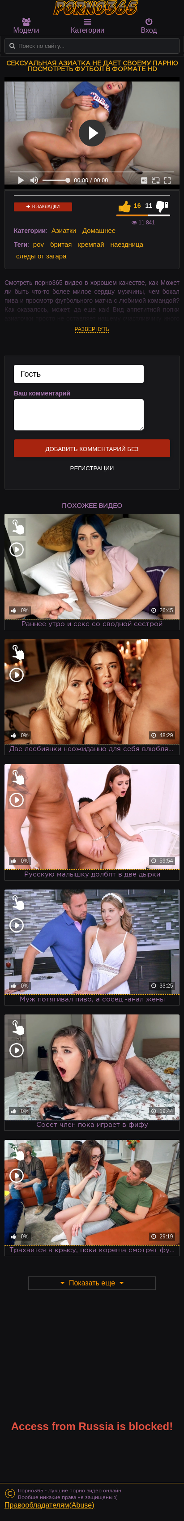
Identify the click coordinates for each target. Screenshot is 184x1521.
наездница (127, 244)
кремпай (91, 244)
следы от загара (41, 256)
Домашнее (99, 230)
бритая (61, 244)
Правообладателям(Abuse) (49, 1505)
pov (38, 244)
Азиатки (63, 230)
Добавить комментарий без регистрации (91, 451)
